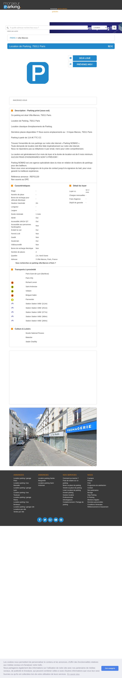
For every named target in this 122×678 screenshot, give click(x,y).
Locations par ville (20, 509)
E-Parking (90, 497)
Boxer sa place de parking (72, 485)
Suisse (116, 19)
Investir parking (68, 492)
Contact (90, 488)
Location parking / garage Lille (24, 507)
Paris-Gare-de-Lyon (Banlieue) (37, 274)
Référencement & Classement (97, 507)
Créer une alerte (12, 31)
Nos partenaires (92, 490)
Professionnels (78, 19)
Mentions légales (93, 500)
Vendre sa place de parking (72, 488)
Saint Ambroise (31, 287)
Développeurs (67, 500)
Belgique (109, 19)
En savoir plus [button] (73, 674)
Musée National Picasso (35, 333)
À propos (90, 478)
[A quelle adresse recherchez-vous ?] (47, 28)
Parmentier (30, 299)
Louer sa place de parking (72, 490)
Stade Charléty (31, 342)
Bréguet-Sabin (31, 295)
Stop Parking (91, 495)
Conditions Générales (94, 504)
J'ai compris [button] (110, 668)
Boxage (90, 492)
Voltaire (28, 291)
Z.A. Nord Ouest (42, 256)
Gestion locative (68, 495)
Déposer (96, 19)
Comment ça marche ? (71, 478)
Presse (89, 480)
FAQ (89, 483)
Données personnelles (95, 502)
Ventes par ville (19, 512)
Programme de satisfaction (96, 485)
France (102, 19)
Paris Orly (29, 278)
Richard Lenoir (31, 282)
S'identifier (88, 19)
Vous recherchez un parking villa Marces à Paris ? (35, 263)
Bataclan (29, 337)
